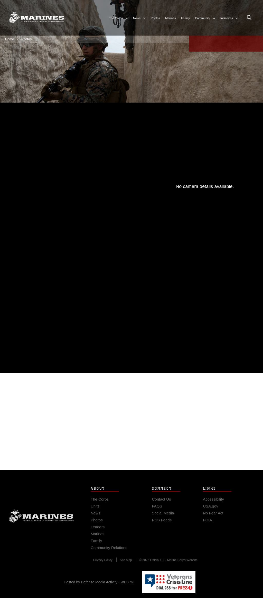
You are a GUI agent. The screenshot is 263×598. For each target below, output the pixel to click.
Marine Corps (41, 519)
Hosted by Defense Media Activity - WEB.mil (99, 582)
